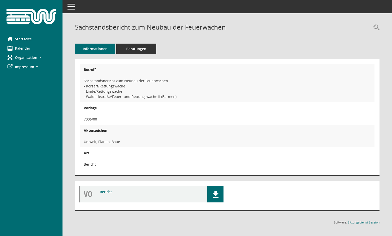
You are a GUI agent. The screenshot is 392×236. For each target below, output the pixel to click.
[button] (31, 57)
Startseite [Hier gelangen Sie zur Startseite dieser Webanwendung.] (20, 38)
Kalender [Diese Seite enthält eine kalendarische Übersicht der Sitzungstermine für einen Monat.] (19, 48)
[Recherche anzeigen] (375, 28)
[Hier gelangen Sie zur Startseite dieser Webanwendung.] (31, 16)
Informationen (95, 48)
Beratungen (136, 48)
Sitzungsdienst (364, 222)
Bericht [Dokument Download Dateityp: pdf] (106, 191)
